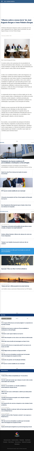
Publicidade (21, 439)
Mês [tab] (27, 318)
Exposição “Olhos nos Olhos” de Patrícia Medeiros (14, 268)
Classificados (27, 439)
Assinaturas (17, 444)
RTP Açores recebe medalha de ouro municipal (13, 191)
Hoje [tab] (6, 318)
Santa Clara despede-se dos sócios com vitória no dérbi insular (16, 337)
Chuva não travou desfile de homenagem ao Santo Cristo (15, 341)
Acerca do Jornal (7, 439)
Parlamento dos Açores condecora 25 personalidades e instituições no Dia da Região (15, 162)
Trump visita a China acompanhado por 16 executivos (14, 375)
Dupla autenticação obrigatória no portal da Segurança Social (16, 426)
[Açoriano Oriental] (17, 437)
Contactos (5, 442)
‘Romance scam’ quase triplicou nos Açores (12, 333)
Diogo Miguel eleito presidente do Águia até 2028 (13, 350)
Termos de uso (18, 442)
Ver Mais (32, 142)
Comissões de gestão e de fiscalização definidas (13, 359)
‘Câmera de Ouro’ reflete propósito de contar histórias (15, 286)
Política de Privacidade (26, 442)
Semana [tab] (17, 318)
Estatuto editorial (15, 439)
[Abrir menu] (2, 1)
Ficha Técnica (11, 442)
